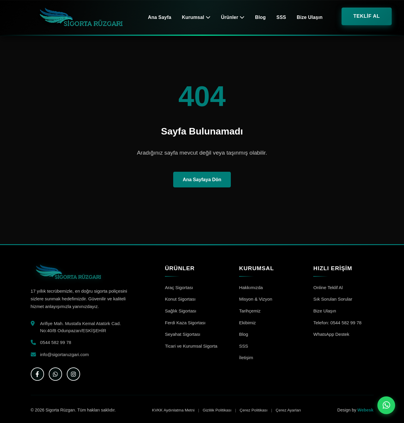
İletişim (246, 357)
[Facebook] (37, 374)
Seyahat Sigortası (182, 334)
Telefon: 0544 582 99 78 (337, 322)
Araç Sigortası (179, 287)
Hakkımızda (251, 287)
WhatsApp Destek (331, 334)
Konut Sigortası (180, 299)
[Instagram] (73, 374)
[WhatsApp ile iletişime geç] (386, 405)
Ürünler (232, 17)
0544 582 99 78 (56, 343)
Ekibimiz (247, 322)
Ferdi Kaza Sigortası (185, 322)
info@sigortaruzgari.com (64, 355)
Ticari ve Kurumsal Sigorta (191, 346)
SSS (281, 17)
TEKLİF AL (366, 16)
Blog (260, 17)
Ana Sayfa (159, 17)
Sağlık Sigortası (180, 310)
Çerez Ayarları (288, 410)
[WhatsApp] (55, 374)
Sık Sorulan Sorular (332, 299)
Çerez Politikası (253, 410)
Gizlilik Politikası (217, 410)
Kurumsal (196, 17)
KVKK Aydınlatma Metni (173, 410)
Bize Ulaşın (310, 17)
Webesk (365, 410)
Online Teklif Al (328, 287)
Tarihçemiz (250, 310)
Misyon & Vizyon (255, 299)
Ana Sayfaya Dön (202, 179)
